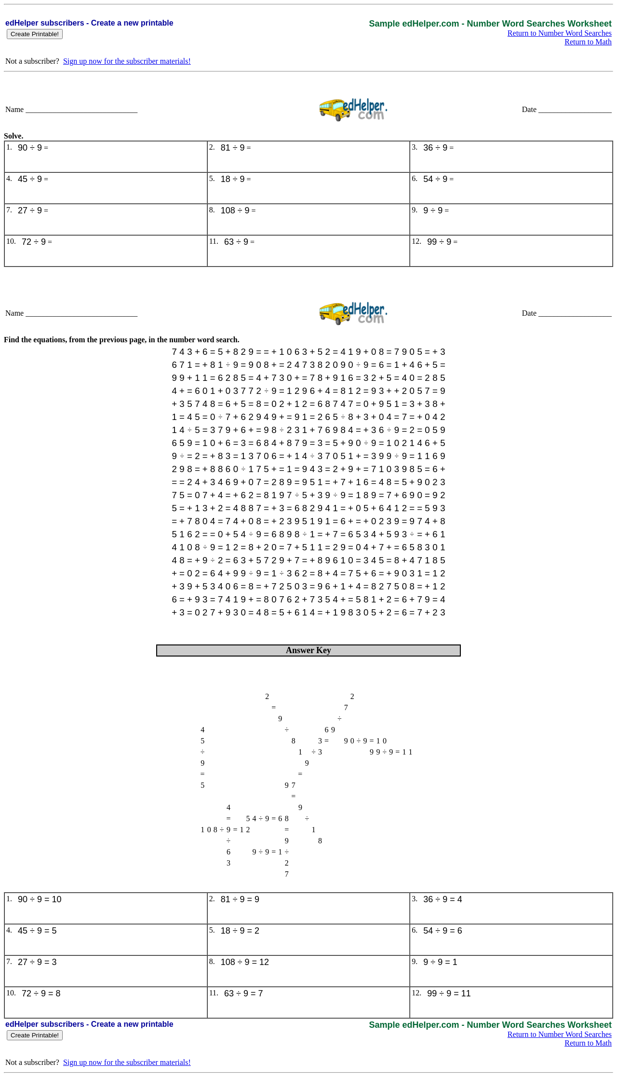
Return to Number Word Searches (560, 33)
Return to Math (588, 42)
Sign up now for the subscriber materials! (127, 61)
